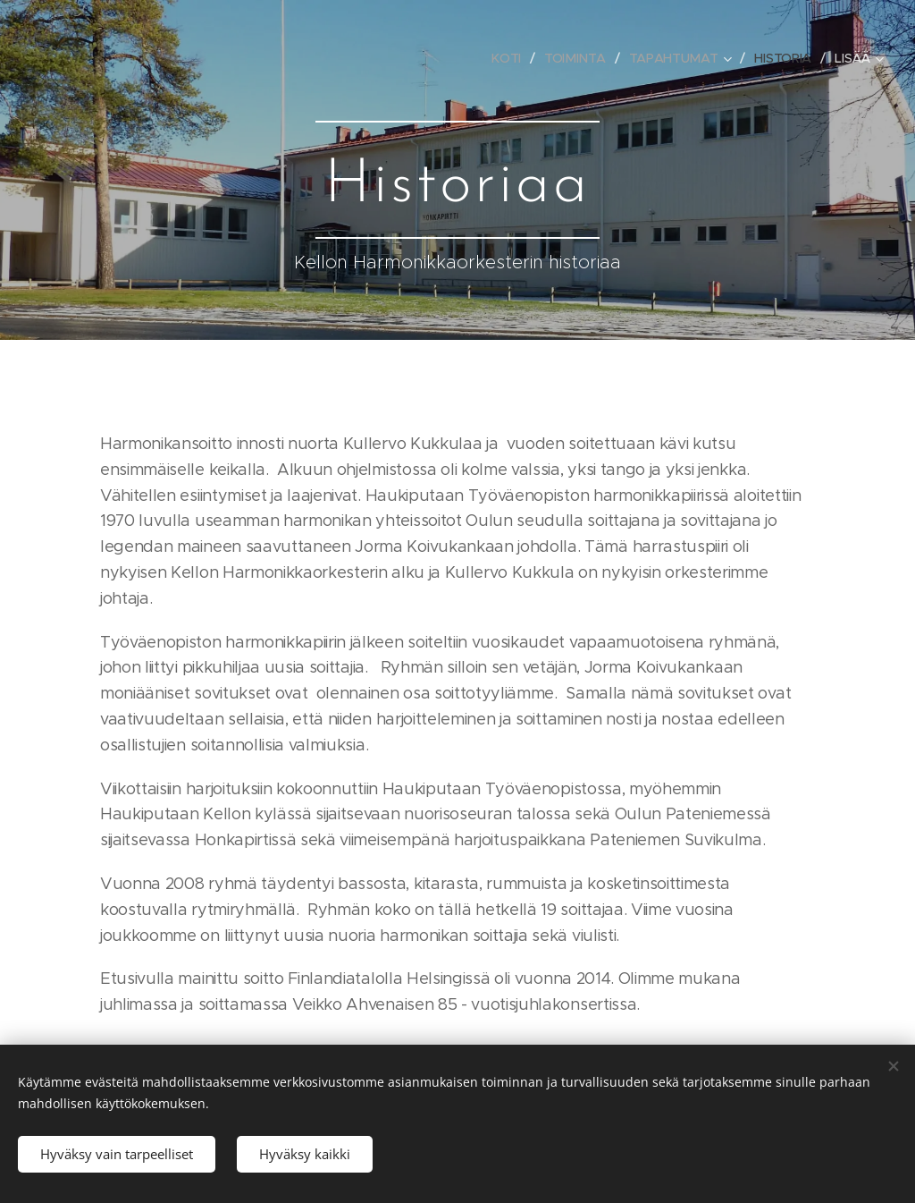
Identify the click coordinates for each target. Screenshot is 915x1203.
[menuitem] (508, 58)
